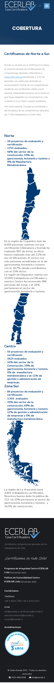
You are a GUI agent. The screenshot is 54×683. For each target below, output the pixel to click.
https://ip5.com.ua (13, 77)
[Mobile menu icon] (47, 6)
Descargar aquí (18, 572)
